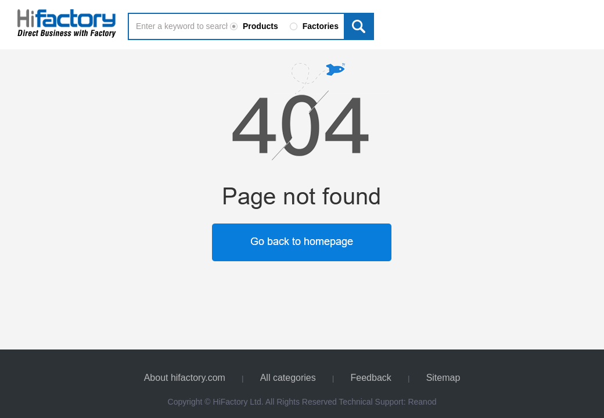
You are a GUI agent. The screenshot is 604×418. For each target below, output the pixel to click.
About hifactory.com (184, 378)
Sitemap (443, 378)
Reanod (422, 401)
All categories (288, 378)
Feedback (371, 378)
